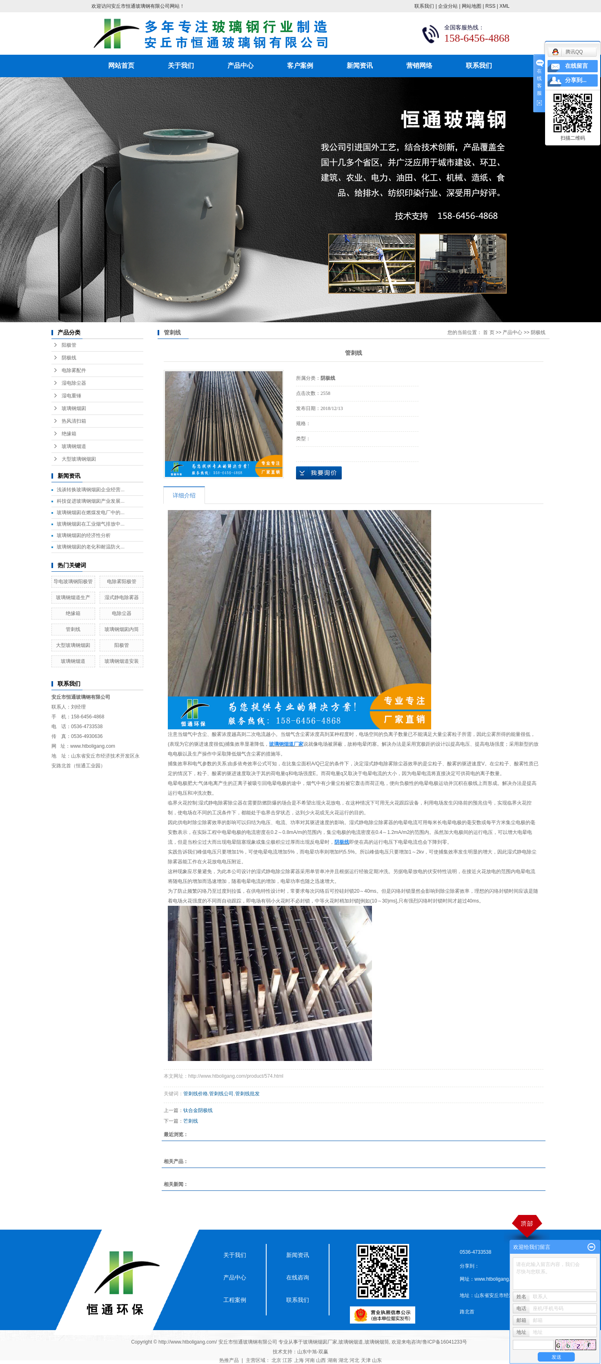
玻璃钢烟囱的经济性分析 (84, 535)
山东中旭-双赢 (312, 1352)
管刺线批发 (247, 1094)
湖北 (343, 1360)
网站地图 (471, 6)
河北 (354, 1360)
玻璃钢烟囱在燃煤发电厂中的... (91, 512)
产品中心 (240, 65)
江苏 (287, 1360)
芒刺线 (190, 1121)
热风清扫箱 (74, 421)
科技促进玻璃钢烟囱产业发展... (91, 501)
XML (504, 6)
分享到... (576, 80)
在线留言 (576, 66)
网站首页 (121, 65)
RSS (490, 6)
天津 (366, 1360)
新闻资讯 (360, 65)
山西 (321, 1360)
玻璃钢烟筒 (377, 1342)
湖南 (332, 1360)
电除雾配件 (74, 370)
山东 (377, 1360)
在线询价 (319, 472)
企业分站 (448, 6)
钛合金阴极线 (198, 1110)
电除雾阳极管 (121, 581)
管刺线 (73, 629)
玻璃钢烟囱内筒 (122, 629)
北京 (276, 1360)
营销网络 (419, 65)
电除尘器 (121, 613)
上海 (299, 1360)
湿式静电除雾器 (122, 597)
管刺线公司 (221, 1094)
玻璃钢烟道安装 (122, 661)
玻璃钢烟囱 (74, 408)
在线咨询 (297, 1277)
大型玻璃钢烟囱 (79, 459)
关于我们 (181, 65)
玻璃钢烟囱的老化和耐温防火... (91, 547)
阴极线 (69, 358)
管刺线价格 (195, 1094)
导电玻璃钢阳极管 (73, 581)
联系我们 (424, 6)
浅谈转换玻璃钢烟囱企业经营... (91, 490)
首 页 (488, 332)
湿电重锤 (71, 396)
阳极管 (69, 345)
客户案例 (300, 65)
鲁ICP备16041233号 (445, 1342)
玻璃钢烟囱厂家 (320, 1342)
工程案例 (234, 1300)
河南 (310, 1360)
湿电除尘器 (74, 383)
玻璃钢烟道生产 (73, 597)
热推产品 (229, 1360)
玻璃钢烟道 (74, 446)
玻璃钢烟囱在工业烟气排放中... (91, 524)
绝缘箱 (69, 434)
